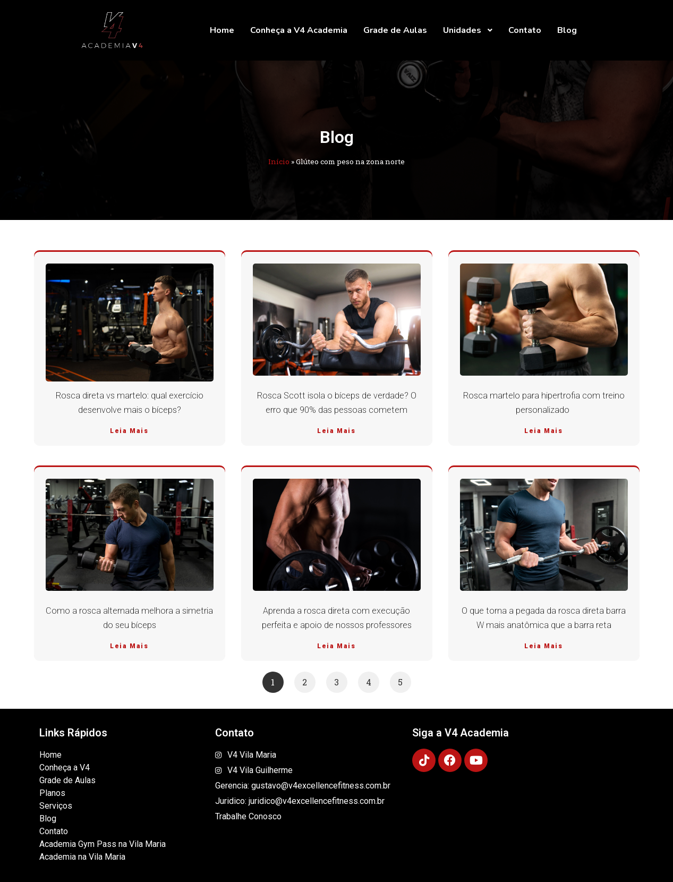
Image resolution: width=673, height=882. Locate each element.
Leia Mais (129, 431)
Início (278, 161)
